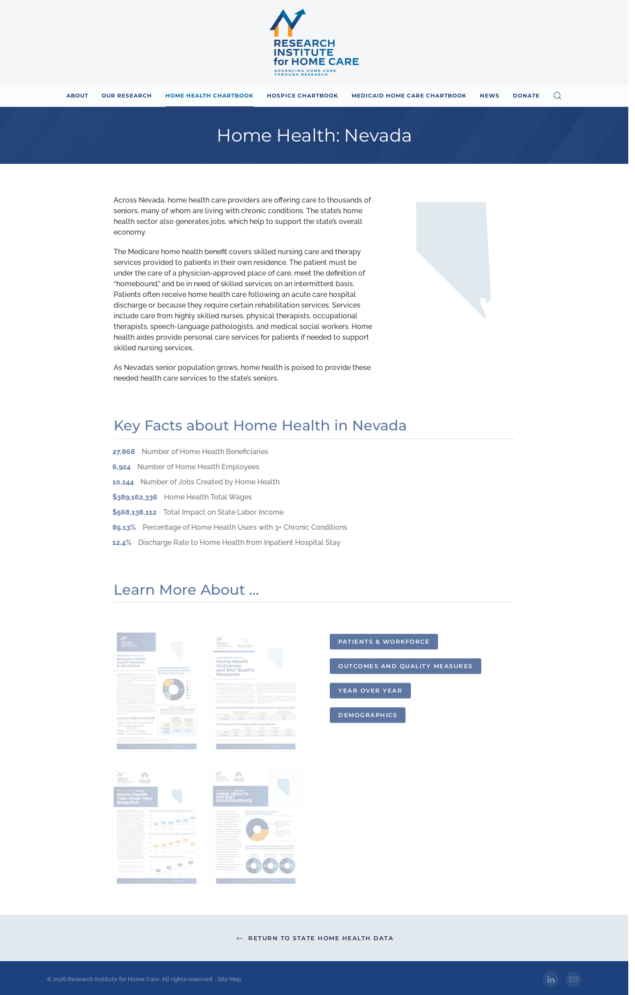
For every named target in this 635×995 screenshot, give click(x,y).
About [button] (77, 95)
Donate (526, 95)
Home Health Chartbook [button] (209, 95)
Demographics (367, 717)
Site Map (229, 981)
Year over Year (370, 692)
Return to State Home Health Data (314, 938)
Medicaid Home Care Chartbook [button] (409, 95)
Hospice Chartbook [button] (302, 95)
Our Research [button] (127, 95)
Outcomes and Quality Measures (405, 668)
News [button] (490, 95)
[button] (557, 96)
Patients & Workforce (384, 643)
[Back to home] (314, 42)
